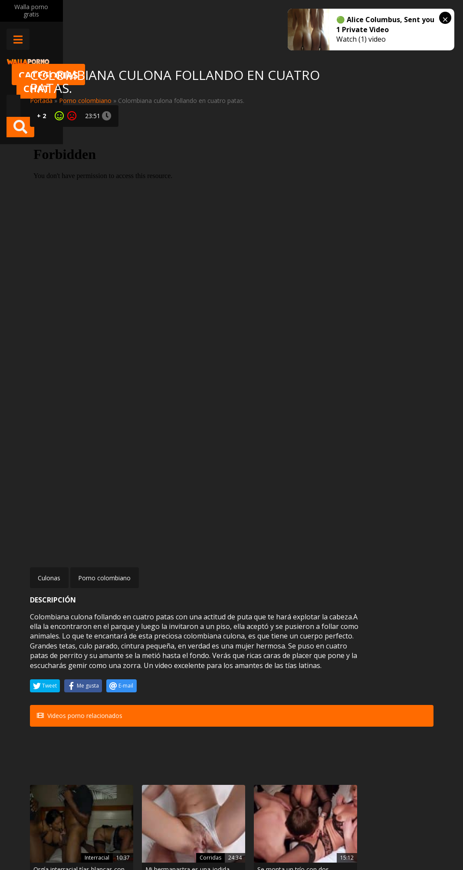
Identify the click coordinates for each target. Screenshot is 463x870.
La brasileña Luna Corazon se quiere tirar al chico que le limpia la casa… (265, 754)
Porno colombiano (85, 100)
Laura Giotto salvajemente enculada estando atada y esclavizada (264, 680)
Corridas (124, 664)
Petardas (261, 738)
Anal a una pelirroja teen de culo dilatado (400, 754)
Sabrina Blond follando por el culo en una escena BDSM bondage (328, 754)
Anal (403, 738)
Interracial (53, 664)
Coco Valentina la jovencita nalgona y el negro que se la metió (402, 680)
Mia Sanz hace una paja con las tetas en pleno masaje (59, 754)
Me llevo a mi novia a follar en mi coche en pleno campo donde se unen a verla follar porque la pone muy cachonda (334, 680)
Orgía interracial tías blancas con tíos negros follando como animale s (56, 680)
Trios (196, 738)
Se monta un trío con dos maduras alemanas (195, 680)
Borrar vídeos (169, 839)
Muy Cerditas (126, 800)
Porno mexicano (53, 729)
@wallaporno (401, 831)
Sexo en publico (327, 655)
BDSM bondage (258, 655)
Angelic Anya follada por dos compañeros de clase (193, 754)
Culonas (49, 369)
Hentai (126, 738)
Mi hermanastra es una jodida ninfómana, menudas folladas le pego (128, 680)
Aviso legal (123, 839)
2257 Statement (287, 839)
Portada (41, 100)
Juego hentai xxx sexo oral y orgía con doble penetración (125, 754)
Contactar (122, 815)
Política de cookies (226, 839)
